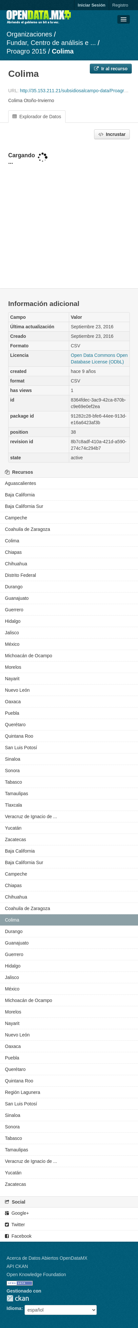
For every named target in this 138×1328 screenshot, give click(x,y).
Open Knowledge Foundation (36, 1274)
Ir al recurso (111, 68)
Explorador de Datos (36, 116)
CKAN (18, 1298)
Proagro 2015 (26, 51)
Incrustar (112, 134)
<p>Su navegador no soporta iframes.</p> (69, 214)
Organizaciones (29, 34)
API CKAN (17, 1266)
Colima (63, 51)
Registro (120, 5)
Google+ (17, 1213)
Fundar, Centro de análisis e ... (51, 42)
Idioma (14, 1308)
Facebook (18, 1236)
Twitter (15, 1224)
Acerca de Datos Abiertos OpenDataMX (47, 1258)
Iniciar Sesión (92, 5)
